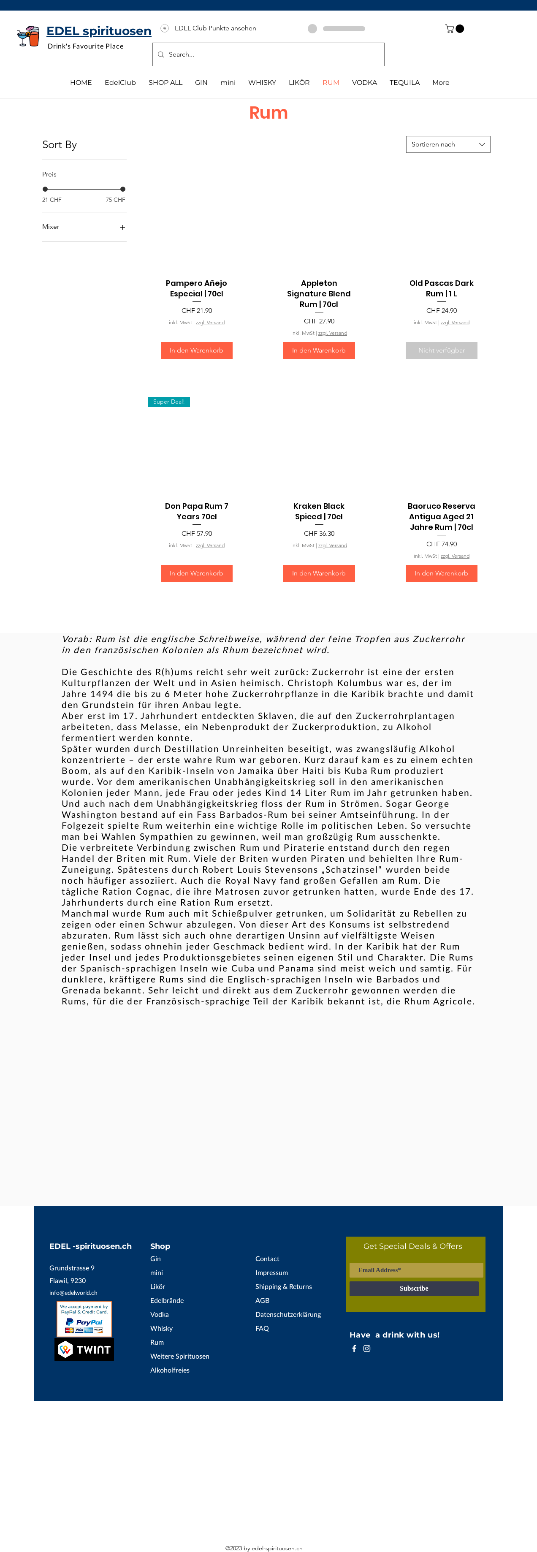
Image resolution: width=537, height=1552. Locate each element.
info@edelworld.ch (73, 1292)
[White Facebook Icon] (354, 1348)
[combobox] (448, 144)
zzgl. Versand (210, 322)
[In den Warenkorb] (197, 350)
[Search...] (267, 54)
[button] (455, 28)
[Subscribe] (414, 1288)
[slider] (45, 189)
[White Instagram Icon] (367, 1348)
